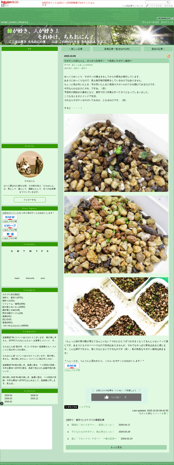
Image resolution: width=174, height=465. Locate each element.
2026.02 (8, 401)
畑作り (5, 300)
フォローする (29, 200)
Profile (29, 146)
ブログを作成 (155, 6)
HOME (4, 22)
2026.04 (8, 395)
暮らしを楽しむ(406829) (82, 65)
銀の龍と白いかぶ (10, 307)
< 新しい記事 (75, 49)
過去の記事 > (158, 49)
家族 (4, 322)
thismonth (30, 278)
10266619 (163, 18)
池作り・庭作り (9, 297)
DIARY (13, 22)
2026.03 (8, 398)
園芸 (7, 5)
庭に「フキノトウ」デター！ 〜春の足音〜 (94, 438)
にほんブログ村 (9, 221)
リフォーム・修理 (10, 304)
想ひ (4, 319)
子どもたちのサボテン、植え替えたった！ (93, 431)
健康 (4, 316)
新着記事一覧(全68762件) (117, 49)
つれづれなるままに (11, 325)
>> (132, 6)
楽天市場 (168, 6)
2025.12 (34, 398)
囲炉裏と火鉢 (8, 310)
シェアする (84, 406)
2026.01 (34, 395)
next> (43, 278)
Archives (29, 391)
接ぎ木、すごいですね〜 (27, 346)
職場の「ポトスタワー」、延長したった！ (93, 424)
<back (16, 278)
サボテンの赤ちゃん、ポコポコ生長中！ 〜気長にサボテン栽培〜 (98, 61)
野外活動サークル (10, 313)
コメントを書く (160, 413)
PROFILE (23, 22)
